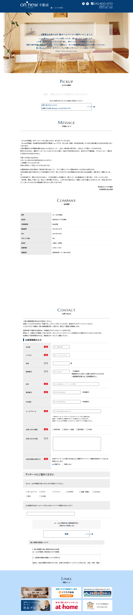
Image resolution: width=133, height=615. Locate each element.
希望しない (67, 466)
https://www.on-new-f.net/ (66, 51)
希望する (56, 466)
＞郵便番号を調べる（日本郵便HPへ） (84, 376)
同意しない (70, 528)
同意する (62, 528)
